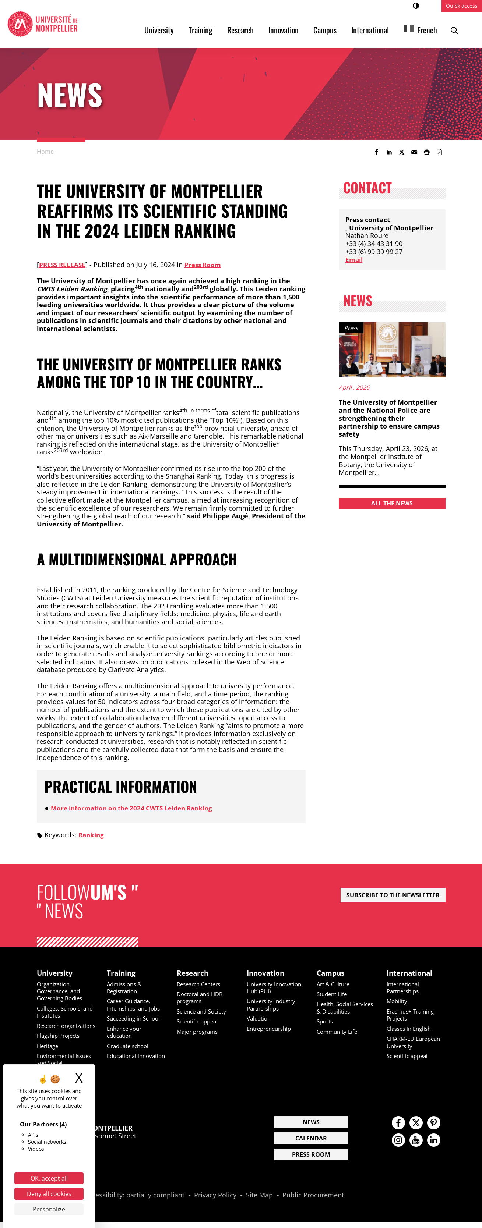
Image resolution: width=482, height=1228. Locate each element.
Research (240, 30)
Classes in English (411, 1029)
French (427, 30)
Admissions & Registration (126, 987)
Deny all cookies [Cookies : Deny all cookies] (49, 1194)
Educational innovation (123, 1058)
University (159, 30)
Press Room (206, 264)
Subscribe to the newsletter (393, 895)
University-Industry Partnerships (273, 1004)
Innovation (283, 30)
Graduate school (130, 1045)
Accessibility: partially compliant (134, 1201)
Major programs (199, 1032)
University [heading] (55, 973)
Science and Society (204, 1011)
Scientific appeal (199, 1022)
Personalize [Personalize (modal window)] (49, 1209)
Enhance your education (126, 1032)
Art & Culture (335, 984)
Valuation (260, 1019)
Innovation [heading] (266, 973)
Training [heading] (122, 973)
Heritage (49, 1052)
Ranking (92, 834)
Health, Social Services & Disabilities (335, 1011)
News (311, 1129)
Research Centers (201, 984)
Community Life (338, 1038)
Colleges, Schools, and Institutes (61, 1011)
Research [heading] (193, 973)
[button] (414, 152)
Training (200, 30)
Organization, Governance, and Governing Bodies (61, 991)
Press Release (63, 264)
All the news (392, 503)
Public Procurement (313, 1201)
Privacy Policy (215, 1201)
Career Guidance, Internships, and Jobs (136, 1004)
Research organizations (56, 1029)
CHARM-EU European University (416, 1042)
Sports (326, 1029)
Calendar (311, 1145)
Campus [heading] (331, 973)
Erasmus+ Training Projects (413, 1014)
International (370, 30)
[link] (376, 152)
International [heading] (411, 973)
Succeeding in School (136, 1019)
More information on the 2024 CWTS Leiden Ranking (137, 807)
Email (354, 259)
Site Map (259, 1201)
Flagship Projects (60, 1043)
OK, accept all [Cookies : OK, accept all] (49, 1178)
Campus (325, 30)
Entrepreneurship (271, 1029)
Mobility (398, 1001)
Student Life (333, 994)
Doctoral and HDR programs (202, 997)
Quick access (462, 5)
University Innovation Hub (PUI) (276, 987)
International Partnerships (405, 987)
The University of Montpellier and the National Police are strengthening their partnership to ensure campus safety (389, 418)
